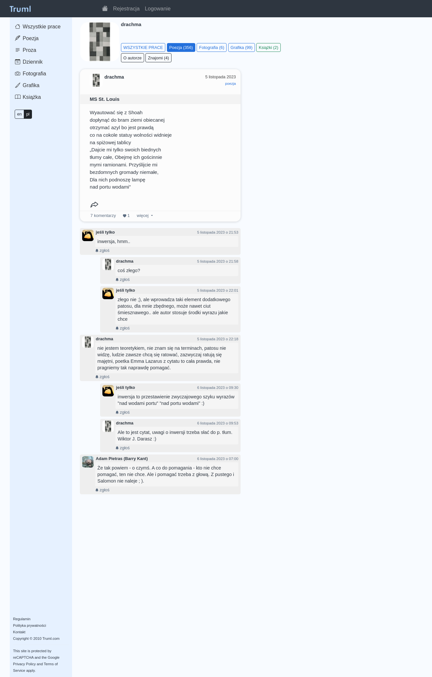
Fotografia (30, 73)
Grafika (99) (242, 47)
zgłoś (102, 250)
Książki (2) (268, 47)
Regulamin (21, 619)
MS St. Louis (104, 99)
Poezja (26, 38)
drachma (124, 261)
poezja (230, 83)
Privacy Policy (24, 664)
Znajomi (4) (158, 57)
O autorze (132, 57)
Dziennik (29, 62)
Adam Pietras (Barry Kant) (122, 458)
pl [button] (27, 114)
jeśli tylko (105, 232)
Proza (25, 50)
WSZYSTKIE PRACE (143, 47)
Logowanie (158, 8)
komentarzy (103, 215)
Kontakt (19, 632)
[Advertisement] (335, 114)
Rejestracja (126, 8)
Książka (28, 97)
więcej (143, 215)
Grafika (27, 85)
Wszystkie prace (38, 26)
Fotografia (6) (211, 47)
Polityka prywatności (29, 625)
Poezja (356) (181, 47)
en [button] (19, 114)
